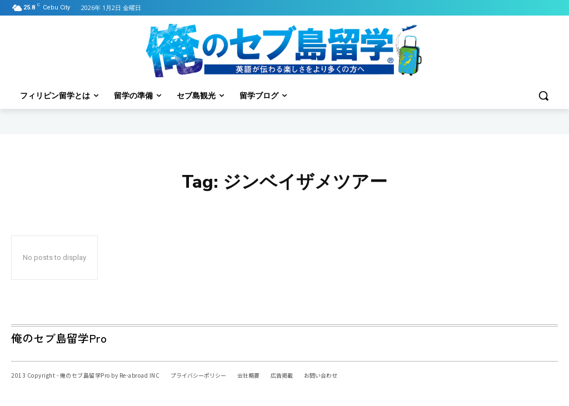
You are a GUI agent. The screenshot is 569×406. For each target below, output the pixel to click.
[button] (543, 95)
